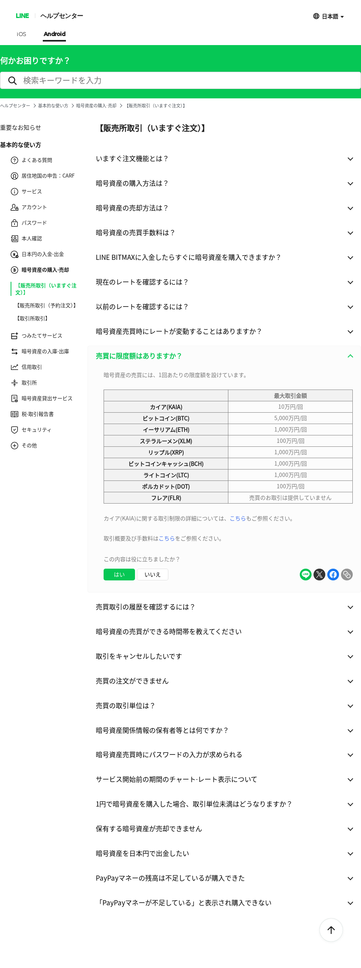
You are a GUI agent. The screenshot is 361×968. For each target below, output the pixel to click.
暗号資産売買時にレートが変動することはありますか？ (179, 331)
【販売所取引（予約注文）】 (46, 305)
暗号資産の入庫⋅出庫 (40, 351)
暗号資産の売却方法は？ (132, 207)
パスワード (29, 223)
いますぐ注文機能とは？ (132, 158)
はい (119, 574)
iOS (21, 34)
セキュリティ (31, 430)
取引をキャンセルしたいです (139, 656)
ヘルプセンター (61, 15)
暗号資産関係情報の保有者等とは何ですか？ (162, 730)
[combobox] (224, 479)
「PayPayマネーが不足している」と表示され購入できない (184, 902)
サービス (26, 192)
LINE (22, 15)
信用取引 (26, 367)
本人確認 (26, 239)
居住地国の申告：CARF (43, 176)
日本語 (330, 16)
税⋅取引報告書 (32, 414)
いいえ (152, 574)
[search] (180, 80)
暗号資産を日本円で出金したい (142, 853)
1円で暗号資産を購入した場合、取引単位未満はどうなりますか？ (194, 803)
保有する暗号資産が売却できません (149, 828)
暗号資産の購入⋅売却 (96, 105)
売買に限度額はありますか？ (139, 356)
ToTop (331, 930)
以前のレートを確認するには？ (142, 306)
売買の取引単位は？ (126, 705)
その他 (24, 446)
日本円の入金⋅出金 (37, 254)
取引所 (24, 383)
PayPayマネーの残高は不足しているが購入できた (170, 878)
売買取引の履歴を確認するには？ (146, 606)
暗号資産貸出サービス (42, 398)
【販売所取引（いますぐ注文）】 (46, 289)
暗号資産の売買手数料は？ (136, 232)
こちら (238, 518)
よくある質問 (31, 160)
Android (55, 34)
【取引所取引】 (32, 318)
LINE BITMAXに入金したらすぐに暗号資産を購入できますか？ (189, 257)
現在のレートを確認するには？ (142, 281)
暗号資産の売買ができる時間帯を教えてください (169, 631)
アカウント (29, 207)
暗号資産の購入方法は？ (132, 183)
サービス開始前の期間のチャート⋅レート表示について (176, 779)
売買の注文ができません (132, 680)
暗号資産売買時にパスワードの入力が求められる (169, 754)
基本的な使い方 (53, 105)
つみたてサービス (36, 336)
